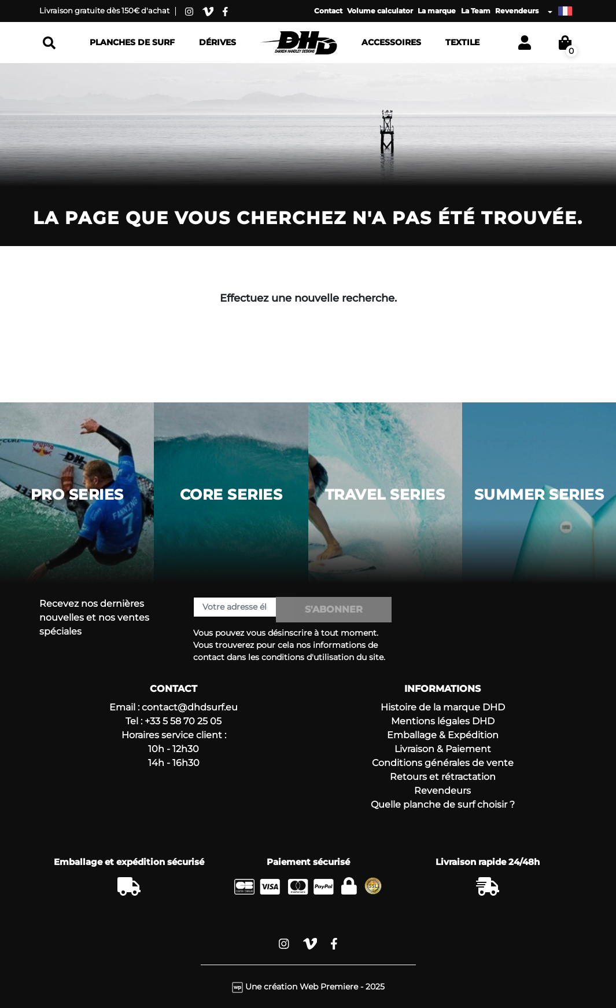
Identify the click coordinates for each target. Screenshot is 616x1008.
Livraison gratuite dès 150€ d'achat (104, 10)
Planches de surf (132, 42)
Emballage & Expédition (443, 735)
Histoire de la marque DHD (443, 707)
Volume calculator (380, 10)
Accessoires (391, 42)
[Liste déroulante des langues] (560, 11)
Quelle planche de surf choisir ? (443, 804)
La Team (475, 10)
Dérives (217, 42)
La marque (437, 10)
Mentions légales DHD (443, 721)
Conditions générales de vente (443, 762)
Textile (462, 42)
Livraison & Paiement (442, 748)
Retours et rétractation (443, 776)
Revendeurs (516, 10)
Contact (328, 10)
